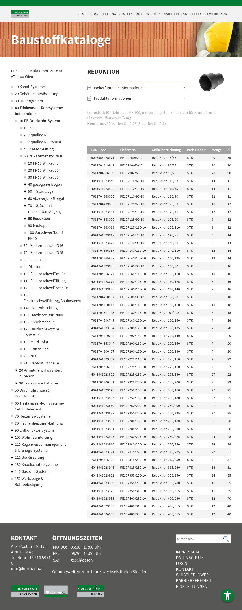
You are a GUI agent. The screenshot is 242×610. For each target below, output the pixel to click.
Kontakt (185, 569)
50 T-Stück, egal (41, 191)
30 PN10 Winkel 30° (44, 177)
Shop (82, 14)
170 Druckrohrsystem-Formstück (42, 331)
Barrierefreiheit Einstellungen (194, 583)
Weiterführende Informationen (119, 87)
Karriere (172, 14)
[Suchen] (226, 539)
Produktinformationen (112, 98)
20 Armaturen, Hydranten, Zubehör (40, 373)
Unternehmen (148, 14)
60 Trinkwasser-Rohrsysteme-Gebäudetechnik (39, 406)
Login (181, 563)
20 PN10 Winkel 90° (44, 170)
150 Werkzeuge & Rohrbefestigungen (31, 481)
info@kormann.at (27, 568)
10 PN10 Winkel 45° (44, 163)
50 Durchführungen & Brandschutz (32, 393)
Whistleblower (192, 574)
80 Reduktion (39, 218)
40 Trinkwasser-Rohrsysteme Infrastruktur (39, 110)
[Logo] (20, 14)
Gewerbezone (217, 14)
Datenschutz (190, 557)
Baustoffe (99, 14)
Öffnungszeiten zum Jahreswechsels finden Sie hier (99, 571)
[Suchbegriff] (203, 538)
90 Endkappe (39, 225)
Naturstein (122, 14)
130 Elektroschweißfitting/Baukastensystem (46, 297)
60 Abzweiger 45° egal (46, 198)
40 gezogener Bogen (45, 184)
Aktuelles (192, 14)
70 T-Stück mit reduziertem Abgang (45, 208)
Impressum (187, 552)
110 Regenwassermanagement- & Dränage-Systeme (41, 447)
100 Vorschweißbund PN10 (45, 235)
